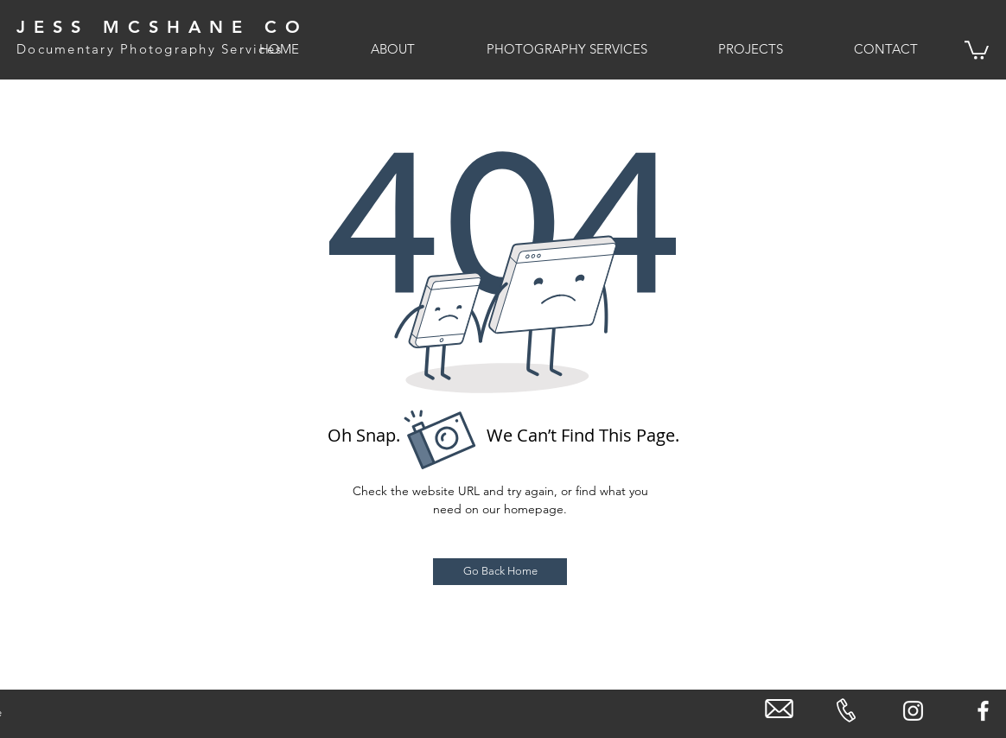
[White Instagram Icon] (913, 710)
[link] (977, 49)
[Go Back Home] (500, 571)
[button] (370, 49)
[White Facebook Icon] (983, 710)
